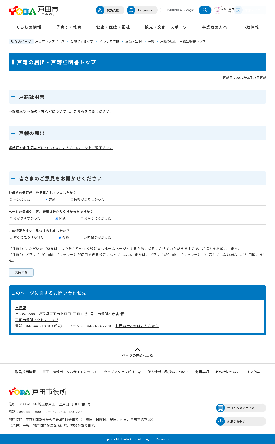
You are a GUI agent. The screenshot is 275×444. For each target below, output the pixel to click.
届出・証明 (133, 41)
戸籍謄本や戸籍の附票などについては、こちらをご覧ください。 (61, 111)
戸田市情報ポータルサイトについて (69, 371)
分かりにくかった (97, 218)
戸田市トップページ (49, 41)
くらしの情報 (28, 27)
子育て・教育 (69, 27)
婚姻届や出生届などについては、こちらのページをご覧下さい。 (61, 147)
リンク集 (253, 371)
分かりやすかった (26, 218)
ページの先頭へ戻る (137, 353)
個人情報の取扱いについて (168, 371)
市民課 (20, 307)
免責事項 (202, 371)
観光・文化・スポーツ (166, 27)
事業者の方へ (215, 27)
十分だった (21, 199)
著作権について (227, 371)
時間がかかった (99, 237)
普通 (52, 199)
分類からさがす (82, 41)
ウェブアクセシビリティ (122, 371)
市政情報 (250, 27)
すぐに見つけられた (28, 237)
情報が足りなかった (89, 199)
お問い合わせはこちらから (137, 325)
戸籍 (151, 41)
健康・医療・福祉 (113, 27)
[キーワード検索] (172, 10)
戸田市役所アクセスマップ (36, 319)
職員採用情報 (25, 371)
